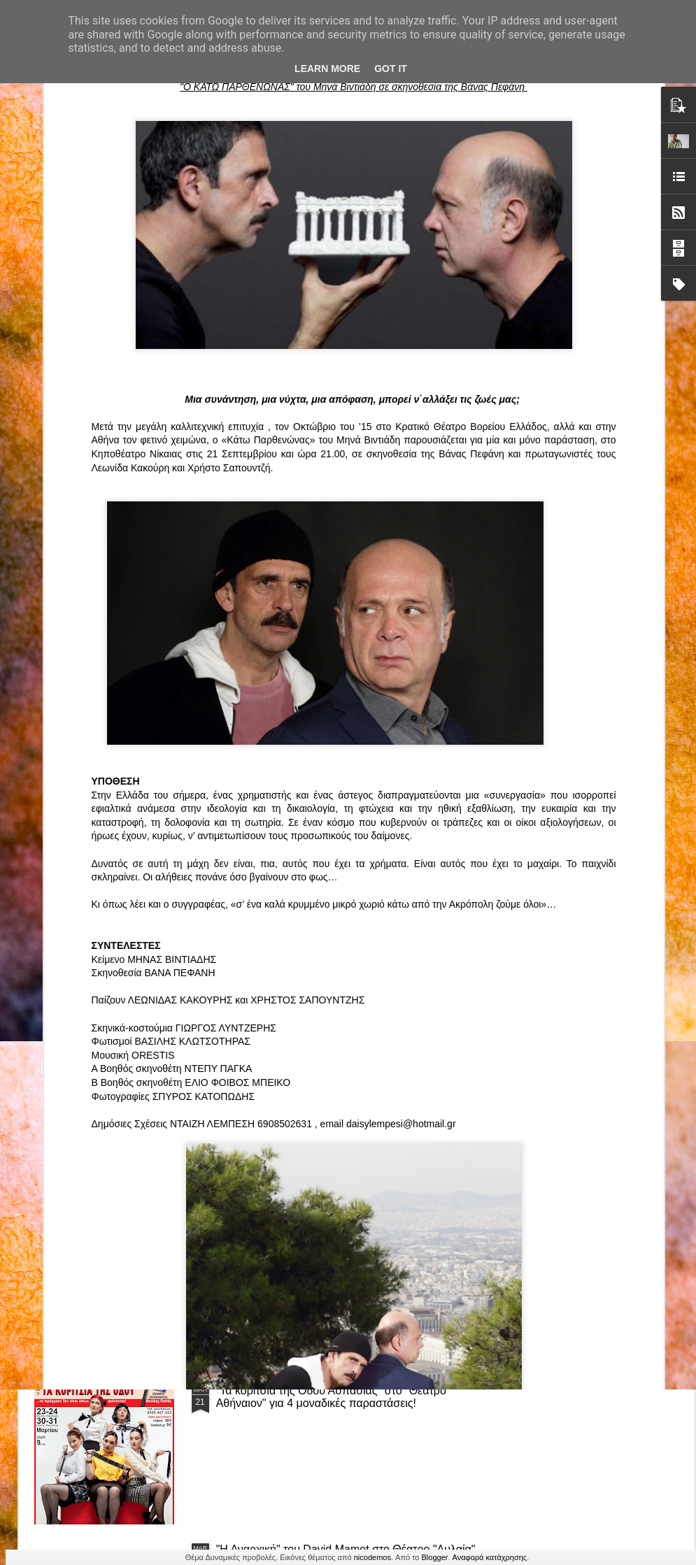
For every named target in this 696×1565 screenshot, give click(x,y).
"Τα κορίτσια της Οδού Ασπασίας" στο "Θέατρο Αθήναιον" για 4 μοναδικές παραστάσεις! (331, 1397)
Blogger (435, 1557)
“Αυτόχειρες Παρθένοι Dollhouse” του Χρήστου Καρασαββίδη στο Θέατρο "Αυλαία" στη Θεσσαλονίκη (348, 1238)
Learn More (327, 68)
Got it (390, 68)
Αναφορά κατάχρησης (490, 1557)
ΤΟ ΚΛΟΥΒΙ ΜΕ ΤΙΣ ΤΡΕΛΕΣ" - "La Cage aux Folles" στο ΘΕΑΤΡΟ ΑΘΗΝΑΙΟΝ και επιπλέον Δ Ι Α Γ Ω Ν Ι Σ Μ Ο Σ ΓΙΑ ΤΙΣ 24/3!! (349, 1085)
